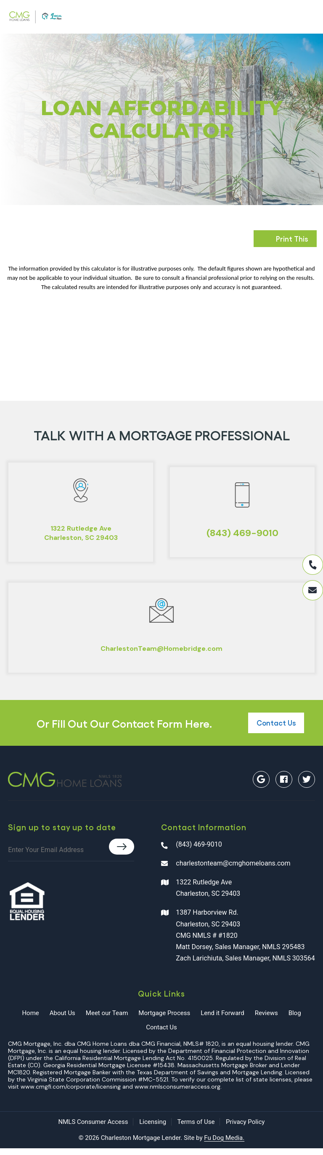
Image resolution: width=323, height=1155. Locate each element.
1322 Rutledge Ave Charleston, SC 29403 (200, 894)
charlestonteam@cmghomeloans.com (225, 869)
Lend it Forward (222, 1019)
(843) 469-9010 (242, 534)
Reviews (266, 1019)
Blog (295, 1019)
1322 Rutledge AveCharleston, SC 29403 (81, 535)
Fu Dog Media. (224, 1144)
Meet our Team (107, 1019)
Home (30, 1019)
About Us (62, 1019)
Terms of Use (196, 1128)
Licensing (152, 1128)
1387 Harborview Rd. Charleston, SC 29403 (238, 943)
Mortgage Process (164, 1019)
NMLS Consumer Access (93, 1128)
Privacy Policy (245, 1128)
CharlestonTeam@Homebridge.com (161, 653)
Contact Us (276, 729)
